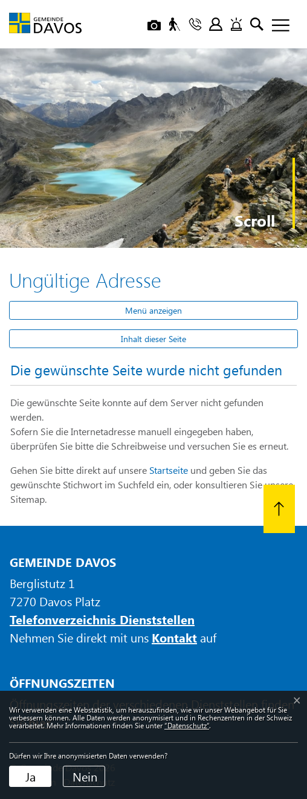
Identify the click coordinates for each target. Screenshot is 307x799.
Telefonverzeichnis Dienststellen (102, 619)
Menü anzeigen (153, 310)
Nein (85, 776)
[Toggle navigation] (276, 26)
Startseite (168, 470)
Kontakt (174, 637)
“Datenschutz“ (186, 725)
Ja (30, 776)
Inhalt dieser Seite (153, 339)
